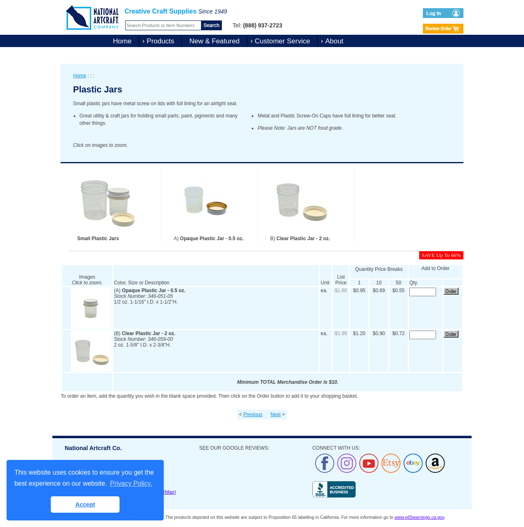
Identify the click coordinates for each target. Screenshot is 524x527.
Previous (252, 414)
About (334, 41)
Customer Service (282, 41)
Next (276, 414)
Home (122, 41)
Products (160, 41)
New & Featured (214, 41)
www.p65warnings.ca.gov (419, 517)
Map (169, 492)
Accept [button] (85, 504)
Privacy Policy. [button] (131, 483)
